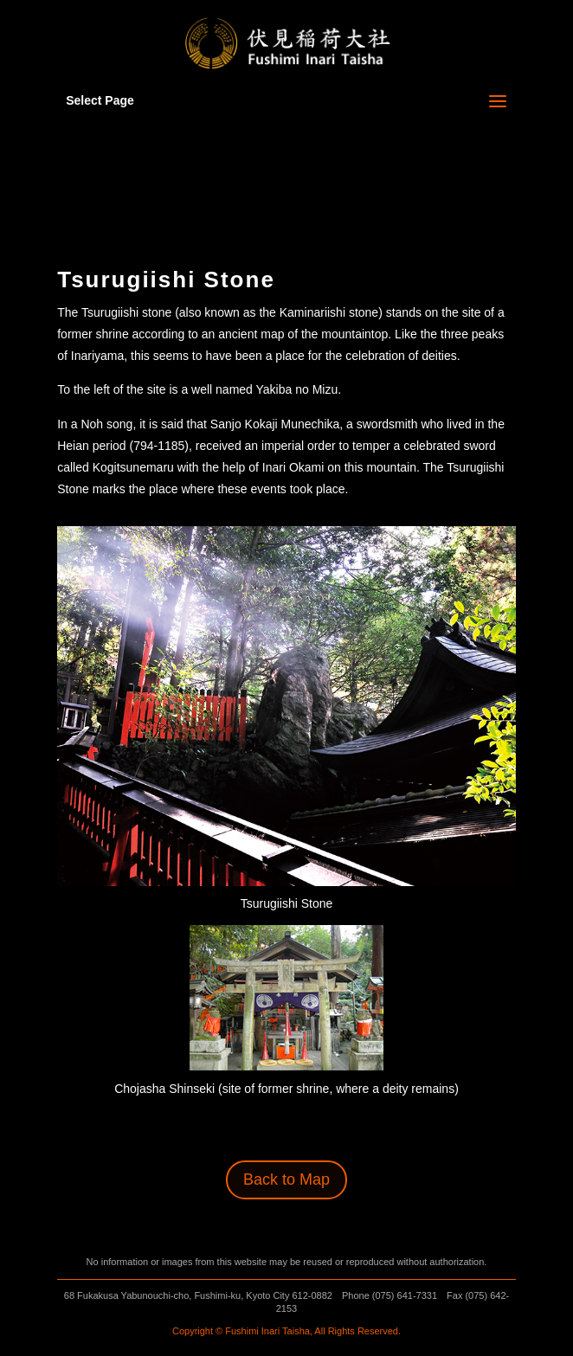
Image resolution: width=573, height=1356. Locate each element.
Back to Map (286, 1179)
